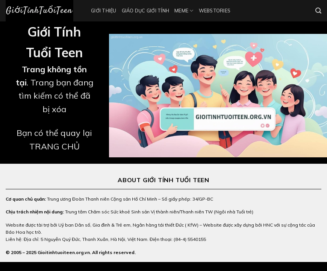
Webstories (215, 11)
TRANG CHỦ (54, 146)
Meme (183, 10)
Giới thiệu (104, 11)
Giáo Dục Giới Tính (146, 11)
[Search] (318, 10)
